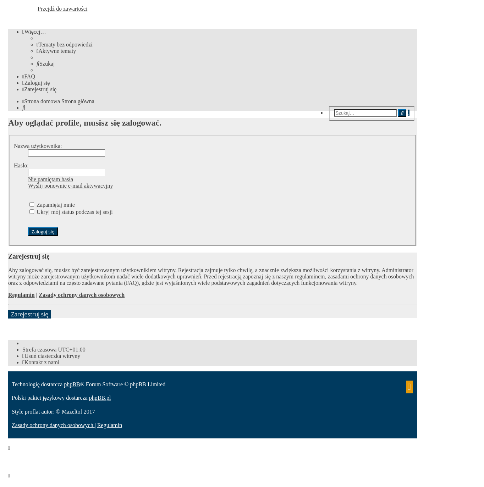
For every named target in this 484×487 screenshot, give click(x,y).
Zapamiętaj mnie (52, 205)
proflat (32, 412)
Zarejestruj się (29, 314)
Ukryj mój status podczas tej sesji (71, 212)
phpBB (72, 384)
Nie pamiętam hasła (50, 179)
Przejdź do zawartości (62, 9)
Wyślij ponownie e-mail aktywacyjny (70, 186)
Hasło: (21, 165)
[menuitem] (65, 44)
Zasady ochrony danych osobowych (82, 295)
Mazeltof (72, 412)
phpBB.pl (100, 398)
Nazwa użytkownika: (38, 146)
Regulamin (21, 295)
